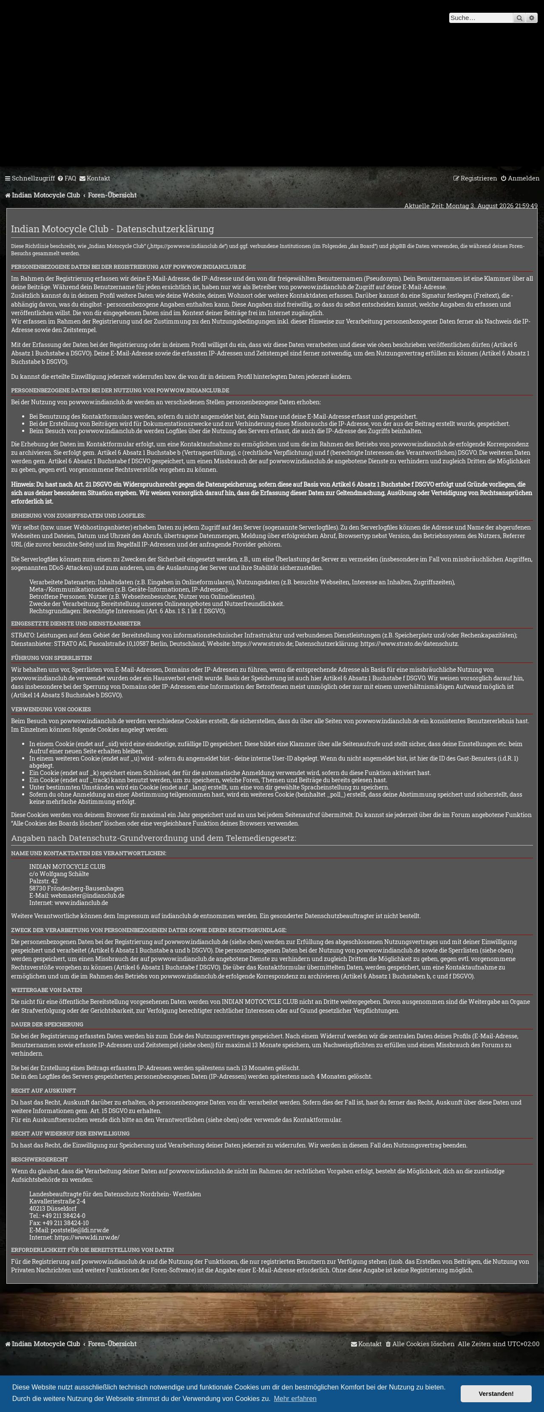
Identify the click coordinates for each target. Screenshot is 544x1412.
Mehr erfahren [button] (295, 1398)
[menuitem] (66, 178)
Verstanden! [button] (496, 1393)
